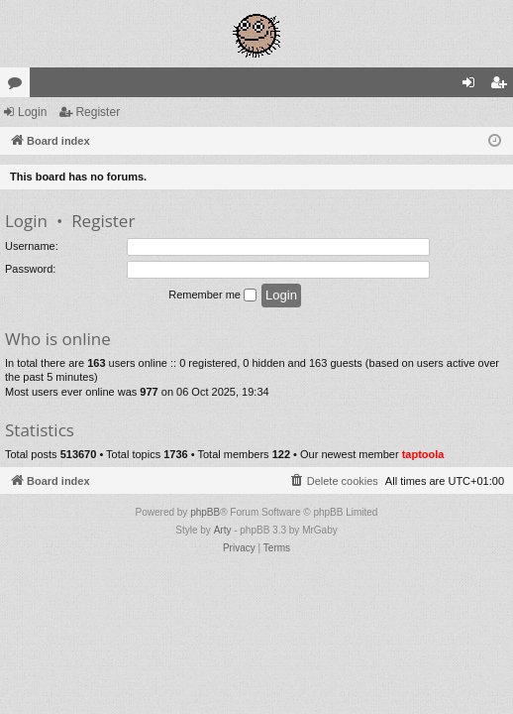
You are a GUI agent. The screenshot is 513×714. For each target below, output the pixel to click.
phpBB (205, 512)
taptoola (423, 454)
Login (32, 112)
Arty (223, 530)
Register (97, 112)
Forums (19, 86)
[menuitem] (333, 481)
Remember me (212, 295)
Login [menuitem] (472, 86)
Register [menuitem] (502, 86)
